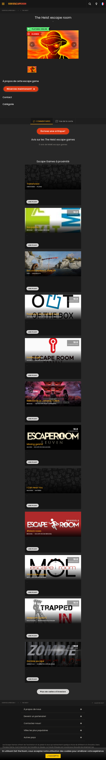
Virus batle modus (37, 574)
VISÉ (28, 273)
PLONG (39, 187)
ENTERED (38, 490)
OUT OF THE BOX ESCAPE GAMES (49, 317)
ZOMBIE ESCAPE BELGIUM (46, 664)
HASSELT (30, 360)
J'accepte (53, 756)
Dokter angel (34, 357)
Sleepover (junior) (37, 617)
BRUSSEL (30, 404)
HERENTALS (31, 664)
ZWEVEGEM (31, 187)
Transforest (33, 184)
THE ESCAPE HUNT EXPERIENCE (45, 404)
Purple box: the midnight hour (43, 314)
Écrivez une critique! (53, 131)
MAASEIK (30, 490)
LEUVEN (29, 447)
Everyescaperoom (8, 10)
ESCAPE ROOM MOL (39, 577)
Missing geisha (35, 444)
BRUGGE (30, 230)
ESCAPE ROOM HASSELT (43, 360)
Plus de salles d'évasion (53, 691)
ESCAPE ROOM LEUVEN (42, 447)
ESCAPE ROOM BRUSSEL (43, 534)
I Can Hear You (35, 487)
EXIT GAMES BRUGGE (42, 230)
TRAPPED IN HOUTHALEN (46, 621)
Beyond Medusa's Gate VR (41, 270)
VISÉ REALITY (36, 273)
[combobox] (96, 4)
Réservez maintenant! (19, 89)
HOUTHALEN (31, 621)
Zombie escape (35, 661)
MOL (28, 577)
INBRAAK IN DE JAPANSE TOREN (43, 401)
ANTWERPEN (31, 317)
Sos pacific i (33, 227)
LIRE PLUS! (32, 245)
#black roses (34, 531)
